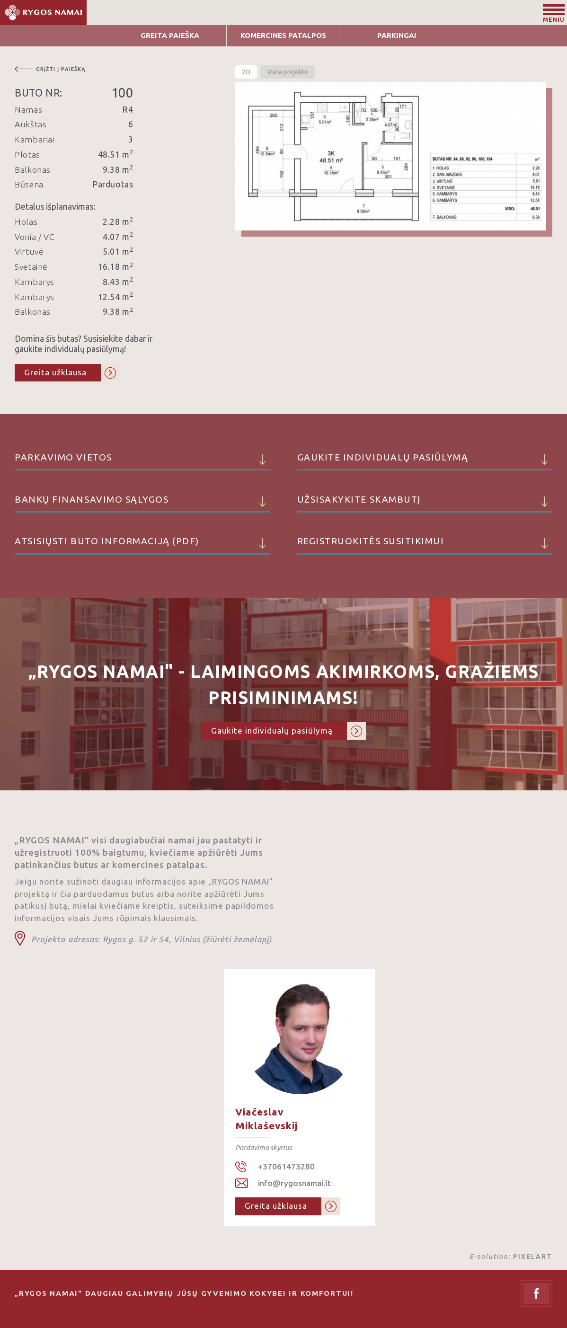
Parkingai (396, 35)
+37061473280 (286, 1166)
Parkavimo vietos (142, 461)
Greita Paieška (170, 35)
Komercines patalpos (283, 35)
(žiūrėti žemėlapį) (237, 939)
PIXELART (532, 1256)
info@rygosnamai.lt (294, 1182)
